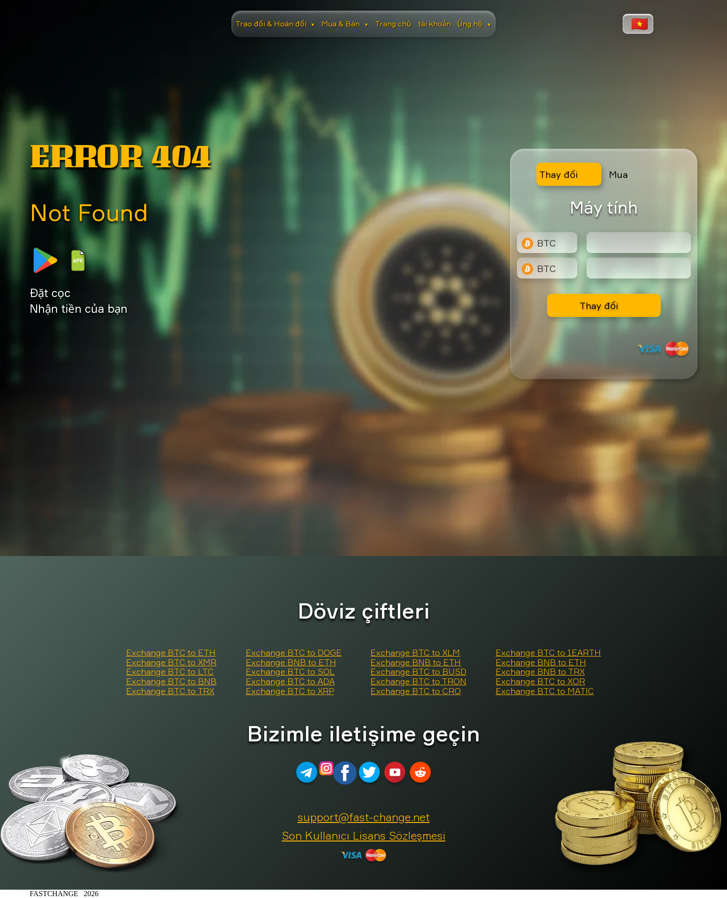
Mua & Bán (345, 23)
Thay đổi (599, 305)
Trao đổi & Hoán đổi (275, 23)
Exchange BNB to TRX (540, 672)
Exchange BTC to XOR (540, 681)
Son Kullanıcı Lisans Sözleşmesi (364, 835)
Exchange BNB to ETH (291, 662)
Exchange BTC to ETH (171, 653)
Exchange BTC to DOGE (294, 653)
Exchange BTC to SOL (290, 672)
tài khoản (434, 23)
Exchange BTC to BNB (171, 681)
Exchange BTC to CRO (415, 691)
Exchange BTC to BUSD (418, 672)
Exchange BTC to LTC (170, 672)
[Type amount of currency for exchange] (639, 242)
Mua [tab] (618, 174)
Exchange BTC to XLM (415, 653)
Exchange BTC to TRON (418, 681)
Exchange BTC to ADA (290, 681)
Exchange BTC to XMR (171, 662)
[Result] (639, 268)
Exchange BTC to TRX (170, 691)
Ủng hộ (474, 23)
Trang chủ (393, 23)
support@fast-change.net (364, 816)
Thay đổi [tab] (558, 174)
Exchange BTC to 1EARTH (548, 653)
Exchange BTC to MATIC (545, 691)
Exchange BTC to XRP (290, 691)
